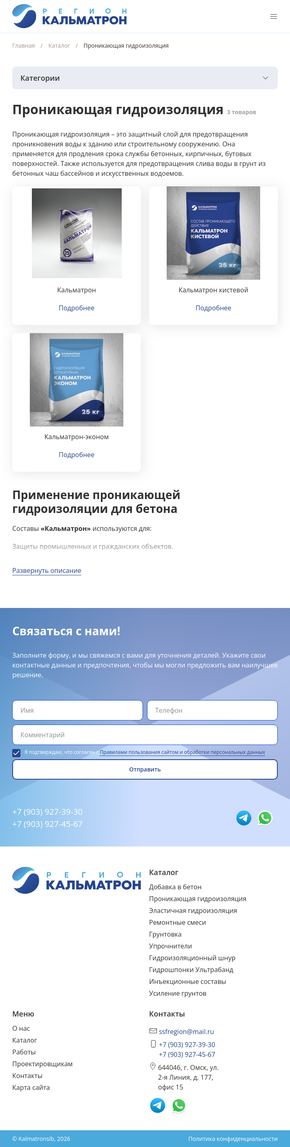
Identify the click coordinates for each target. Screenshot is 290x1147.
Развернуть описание (46, 570)
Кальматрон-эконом (77, 436)
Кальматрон (76, 289)
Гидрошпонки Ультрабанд (191, 969)
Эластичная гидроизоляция (193, 910)
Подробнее (77, 307)
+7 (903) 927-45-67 (47, 823)
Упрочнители (170, 945)
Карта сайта (31, 1087)
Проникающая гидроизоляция (197, 898)
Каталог (24, 1040)
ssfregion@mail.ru (186, 1031)
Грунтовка (165, 934)
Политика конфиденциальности (233, 1139)
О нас (21, 1028)
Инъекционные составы (187, 981)
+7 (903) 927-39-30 (47, 811)
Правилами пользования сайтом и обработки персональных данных (182, 752)
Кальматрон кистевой (213, 289)
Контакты (27, 1075)
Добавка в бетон (175, 886)
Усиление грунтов (177, 993)
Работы (24, 1052)
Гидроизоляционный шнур (192, 957)
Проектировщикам (42, 1063)
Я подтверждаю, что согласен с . (145, 752)
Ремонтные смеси (177, 922)
